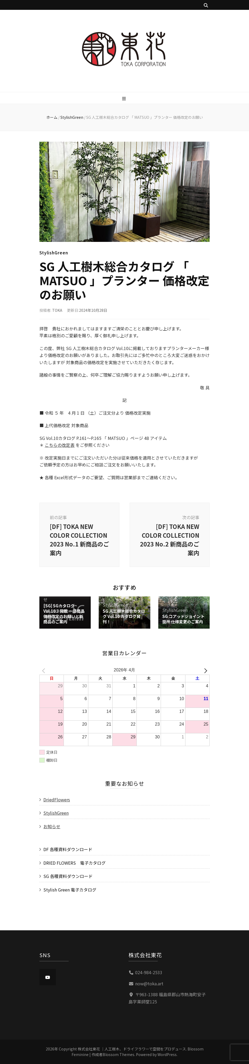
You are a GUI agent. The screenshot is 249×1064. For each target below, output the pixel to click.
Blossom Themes (118, 1054)
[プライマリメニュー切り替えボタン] (124, 98)
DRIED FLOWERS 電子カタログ (74, 863)
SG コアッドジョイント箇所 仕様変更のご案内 (183, 618)
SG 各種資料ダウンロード (68, 876)
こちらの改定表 (59, 445)
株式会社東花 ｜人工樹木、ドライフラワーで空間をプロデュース (132, 1049)
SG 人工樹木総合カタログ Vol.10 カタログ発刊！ (124, 616)
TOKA (57, 310)
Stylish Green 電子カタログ (69, 889)
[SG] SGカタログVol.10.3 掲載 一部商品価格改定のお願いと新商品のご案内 (64, 613)
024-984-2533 (148, 972)
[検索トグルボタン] (206, 5)
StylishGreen (53, 252)
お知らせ (51, 826)
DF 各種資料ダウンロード (67, 849)
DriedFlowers (56, 799)
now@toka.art (149, 983)
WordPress (167, 1054)
